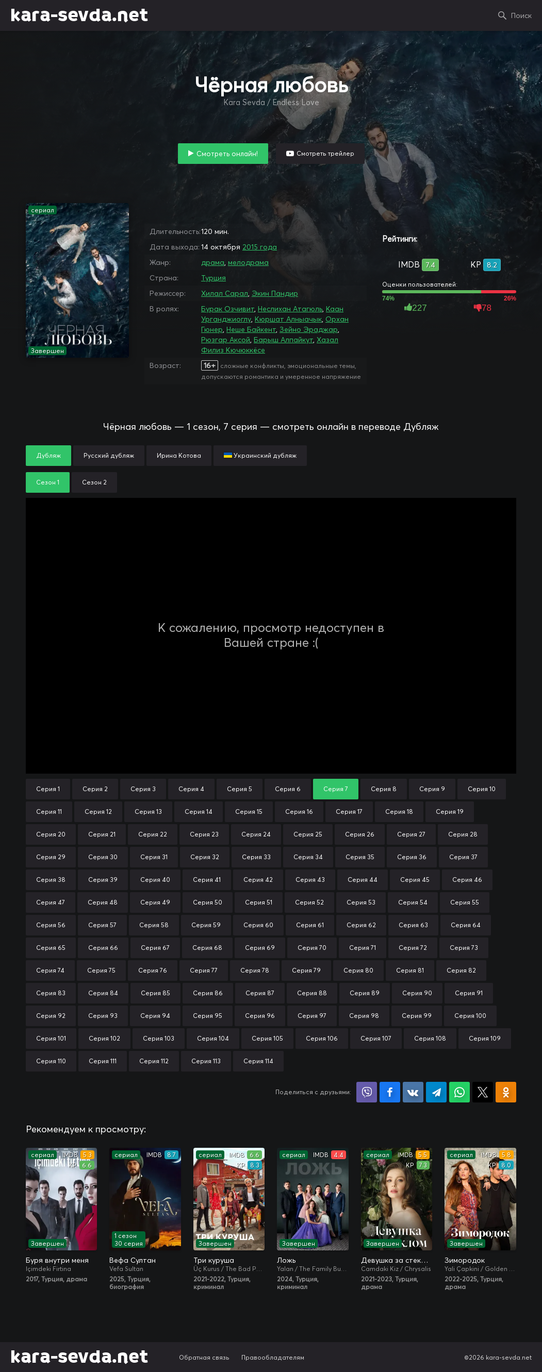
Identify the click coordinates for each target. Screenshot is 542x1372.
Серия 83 (50, 993)
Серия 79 (306, 970)
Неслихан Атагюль (290, 308)
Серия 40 (155, 879)
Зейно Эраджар (309, 329)
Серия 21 (102, 834)
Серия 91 (469, 993)
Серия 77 (204, 970)
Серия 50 (207, 902)
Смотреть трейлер (325, 153)
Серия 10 (482, 789)
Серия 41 (207, 879)
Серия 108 (430, 1038)
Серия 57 (102, 925)
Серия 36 (411, 857)
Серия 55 (464, 902)
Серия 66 (103, 947)
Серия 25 (307, 834)
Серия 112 (154, 1061)
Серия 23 (204, 834)
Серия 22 (152, 834)
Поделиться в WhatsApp (459, 1092)
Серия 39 (103, 879)
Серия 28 (463, 834)
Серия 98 (364, 1015)
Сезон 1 (47, 482)
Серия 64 (466, 925)
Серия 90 (417, 993)
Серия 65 (50, 947)
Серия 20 (50, 834)
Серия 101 (51, 1038)
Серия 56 (50, 925)
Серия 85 (155, 993)
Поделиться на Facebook (390, 1092)
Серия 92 (50, 1015)
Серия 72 (413, 947)
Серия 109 (485, 1038)
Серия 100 (470, 1015)
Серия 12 (98, 811)
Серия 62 (361, 925)
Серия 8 (384, 789)
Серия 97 (312, 1015)
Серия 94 (155, 1015)
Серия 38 (50, 879)
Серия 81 (410, 970)
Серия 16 (299, 811)
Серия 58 (154, 925)
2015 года (259, 247)
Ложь (286, 1260)
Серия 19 (450, 811)
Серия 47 (50, 902)
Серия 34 (308, 857)
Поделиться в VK (413, 1092)
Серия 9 (432, 789)
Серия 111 (103, 1061)
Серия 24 (256, 834)
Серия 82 (461, 970)
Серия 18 (399, 811)
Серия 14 (198, 811)
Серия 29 (50, 857)
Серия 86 (208, 993)
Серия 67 (155, 947)
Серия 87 (259, 993)
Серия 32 (204, 857)
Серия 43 (310, 879)
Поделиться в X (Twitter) (482, 1092)
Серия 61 (310, 925)
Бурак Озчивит (227, 308)
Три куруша (213, 1260)
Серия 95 (207, 1015)
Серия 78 (254, 970)
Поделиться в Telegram (436, 1092)
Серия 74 (50, 970)
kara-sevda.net (79, 15)
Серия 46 (467, 879)
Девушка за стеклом (396, 1260)
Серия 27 (411, 834)
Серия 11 (49, 811)
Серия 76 (152, 970)
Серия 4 (191, 789)
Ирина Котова (179, 455)
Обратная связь (204, 1357)
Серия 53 (361, 902)
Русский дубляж (109, 455)
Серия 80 (358, 970)
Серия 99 (417, 1015)
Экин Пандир (275, 293)
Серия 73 (464, 947)
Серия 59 (206, 925)
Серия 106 (322, 1038)
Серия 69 (260, 947)
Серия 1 (48, 789)
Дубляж (48, 455)
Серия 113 (206, 1061)
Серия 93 (103, 1015)
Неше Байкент (251, 329)
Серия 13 (148, 811)
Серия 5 (239, 789)
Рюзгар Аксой (225, 339)
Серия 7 (335, 789)
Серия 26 (359, 834)
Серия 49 (155, 902)
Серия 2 (95, 789)
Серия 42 (258, 879)
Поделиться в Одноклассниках (506, 1092)
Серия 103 (158, 1038)
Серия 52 (309, 902)
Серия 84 (103, 993)
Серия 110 (51, 1061)
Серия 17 (349, 811)
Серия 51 (258, 902)
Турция (213, 277)
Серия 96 (260, 1015)
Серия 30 (103, 857)
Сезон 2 (94, 482)
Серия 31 (154, 857)
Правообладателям (272, 1357)
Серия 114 (258, 1061)
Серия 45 (415, 879)
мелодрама (248, 262)
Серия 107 (375, 1038)
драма (212, 262)
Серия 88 (312, 993)
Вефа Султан (132, 1260)
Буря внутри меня (57, 1260)
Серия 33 (256, 857)
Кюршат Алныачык (288, 319)
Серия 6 (288, 789)
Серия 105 (267, 1038)
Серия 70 (312, 947)
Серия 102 (104, 1038)
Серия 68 (207, 947)
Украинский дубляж (260, 455)
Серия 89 (365, 993)
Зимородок (465, 1260)
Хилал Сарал (224, 293)
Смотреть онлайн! (227, 153)
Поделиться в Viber (366, 1092)
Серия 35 (360, 857)
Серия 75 (101, 970)
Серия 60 (258, 925)
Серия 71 (362, 947)
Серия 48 (103, 902)
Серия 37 (463, 857)
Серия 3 (143, 789)
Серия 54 (413, 902)
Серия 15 (248, 811)
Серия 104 (213, 1038)
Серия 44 (362, 879)
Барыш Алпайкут (283, 339)
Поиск (521, 15)
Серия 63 (413, 925)
